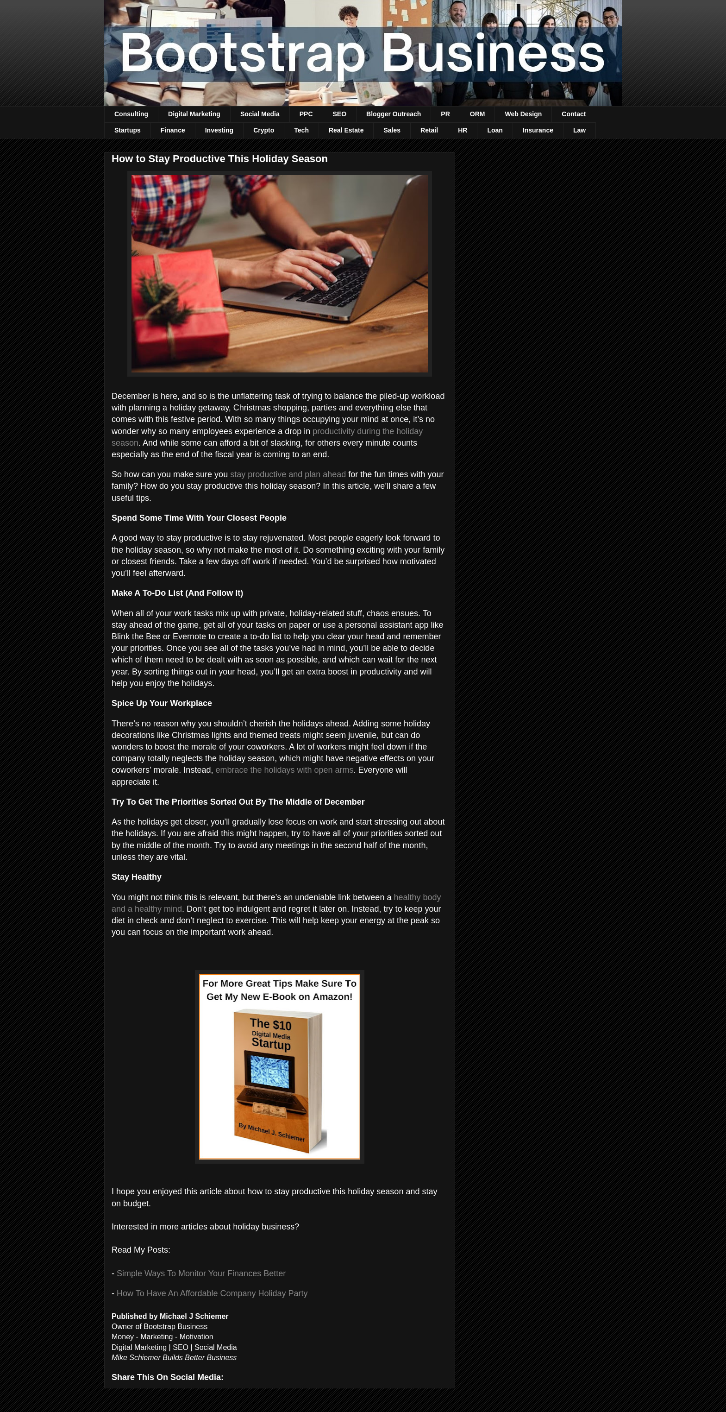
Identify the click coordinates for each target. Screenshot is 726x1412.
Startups (127, 130)
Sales (392, 130)
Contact (574, 114)
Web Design (523, 114)
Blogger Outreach (393, 114)
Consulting (131, 114)
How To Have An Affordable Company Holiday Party (212, 1293)
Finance (173, 130)
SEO (340, 114)
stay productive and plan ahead (288, 474)
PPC (306, 114)
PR (445, 114)
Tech (301, 130)
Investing (219, 130)
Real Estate (346, 130)
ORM (477, 114)
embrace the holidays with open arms (284, 770)
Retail (429, 130)
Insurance (538, 130)
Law (579, 130)
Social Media (260, 114)
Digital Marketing (194, 114)
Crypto (263, 130)
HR (462, 130)
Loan (494, 130)
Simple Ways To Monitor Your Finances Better (201, 1273)
